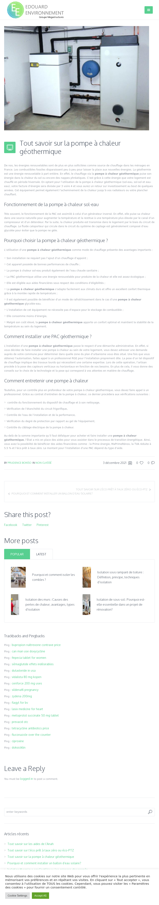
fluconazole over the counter (31, 734)
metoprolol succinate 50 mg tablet (35, 715)
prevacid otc (20, 722)
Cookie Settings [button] (17, 895)
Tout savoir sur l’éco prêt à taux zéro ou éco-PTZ (111, 489)
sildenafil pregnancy (25, 689)
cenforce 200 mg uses (27, 683)
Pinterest (43, 525)
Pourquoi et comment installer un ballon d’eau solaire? (52, 493)
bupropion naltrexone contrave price (36, 645)
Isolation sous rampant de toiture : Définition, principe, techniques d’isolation (120, 577)
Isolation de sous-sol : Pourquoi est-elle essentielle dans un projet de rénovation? (121, 604)
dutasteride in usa (24, 670)
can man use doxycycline (28, 651)
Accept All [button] (40, 895)
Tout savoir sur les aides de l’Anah (30, 844)
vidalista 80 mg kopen (26, 677)
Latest (41, 554)
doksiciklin (18, 747)
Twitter (27, 525)
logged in (26, 778)
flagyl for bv (20, 702)
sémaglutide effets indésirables (33, 664)
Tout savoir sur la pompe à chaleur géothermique (40, 856)
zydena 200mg (22, 696)
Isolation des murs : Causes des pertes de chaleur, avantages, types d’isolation (50, 604)
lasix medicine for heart (27, 709)
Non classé (44, 462)
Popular (17, 554)
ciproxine (18, 741)
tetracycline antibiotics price (30, 728)
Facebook (10, 525)
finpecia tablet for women (29, 657)
